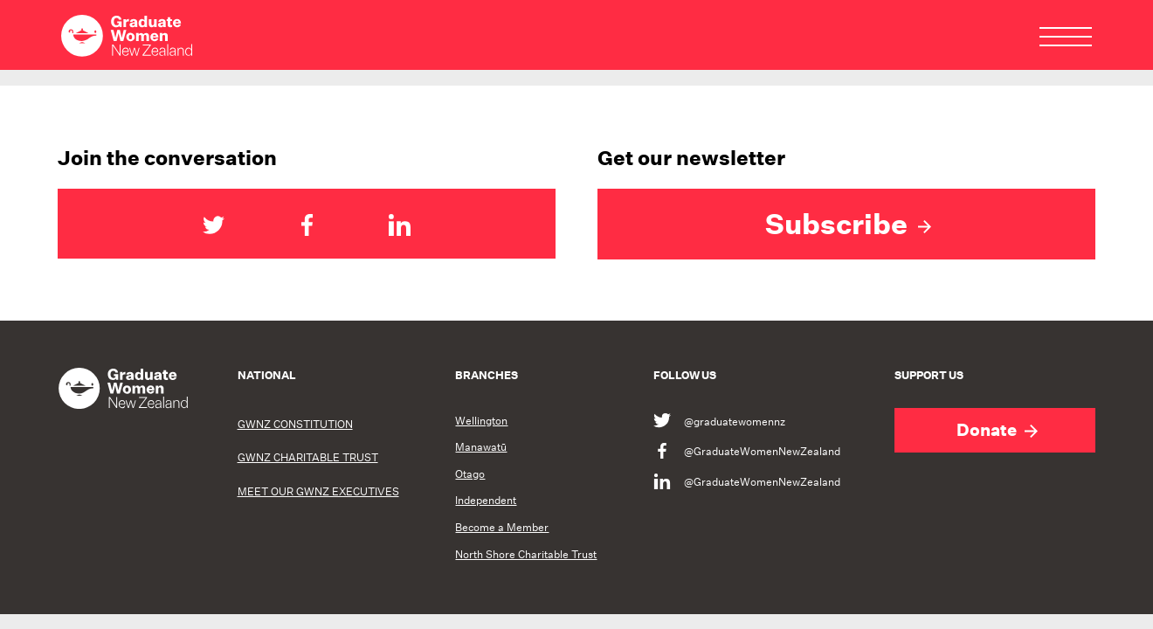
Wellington (481, 421)
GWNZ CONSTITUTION (295, 424)
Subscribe (848, 223)
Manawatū (481, 447)
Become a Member (502, 527)
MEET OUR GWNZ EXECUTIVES (318, 491)
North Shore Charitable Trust (526, 555)
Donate (997, 429)
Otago (470, 474)
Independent (485, 500)
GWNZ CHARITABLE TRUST (308, 457)
